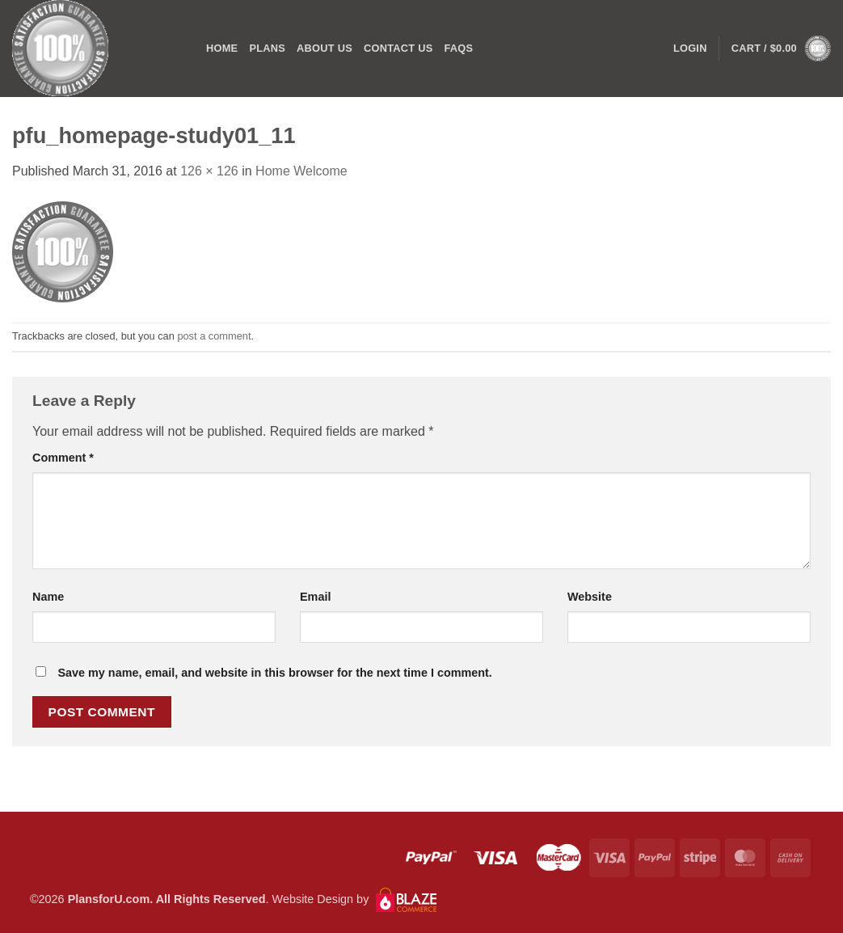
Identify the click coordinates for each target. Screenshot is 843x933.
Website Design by (354, 899)
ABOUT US (324, 48)
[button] (781, 48)
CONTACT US (398, 48)
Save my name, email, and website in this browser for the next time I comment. (274, 672)
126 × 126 (209, 171)
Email (315, 596)
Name (48, 596)
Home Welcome (301, 171)
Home (222, 48)
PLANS (267, 48)
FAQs (458, 48)
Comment (63, 457)
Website (589, 596)
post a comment (214, 336)
